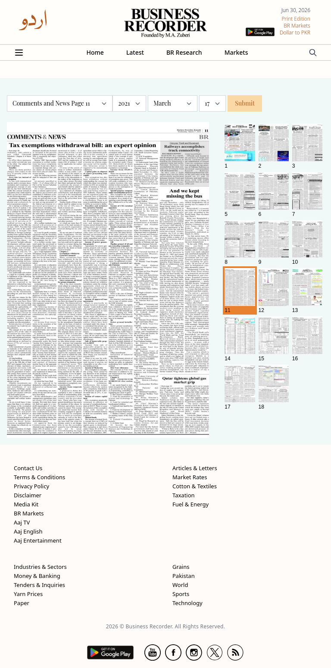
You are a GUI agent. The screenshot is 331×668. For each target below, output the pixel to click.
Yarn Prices (28, 594)
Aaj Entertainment (38, 540)
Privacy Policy (31, 486)
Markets (236, 52)
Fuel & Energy (190, 504)
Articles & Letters (194, 468)
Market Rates (189, 477)
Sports (180, 594)
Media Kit (26, 504)
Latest (135, 52)
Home (95, 52)
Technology (187, 603)
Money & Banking (37, 576)
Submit (245, 103)
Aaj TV (22, 522)
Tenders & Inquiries (39, 585)
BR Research (184, 52)
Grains (180, 567)
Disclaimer (27, 495)
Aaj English (28, 531)
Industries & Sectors (40, 567)
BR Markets (29, 513)
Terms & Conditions (39, 477)
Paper (21, 603)
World (180, 585)
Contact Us (28, 468)
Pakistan (183, 576)
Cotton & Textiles (194, 486)
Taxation (183, 495)
